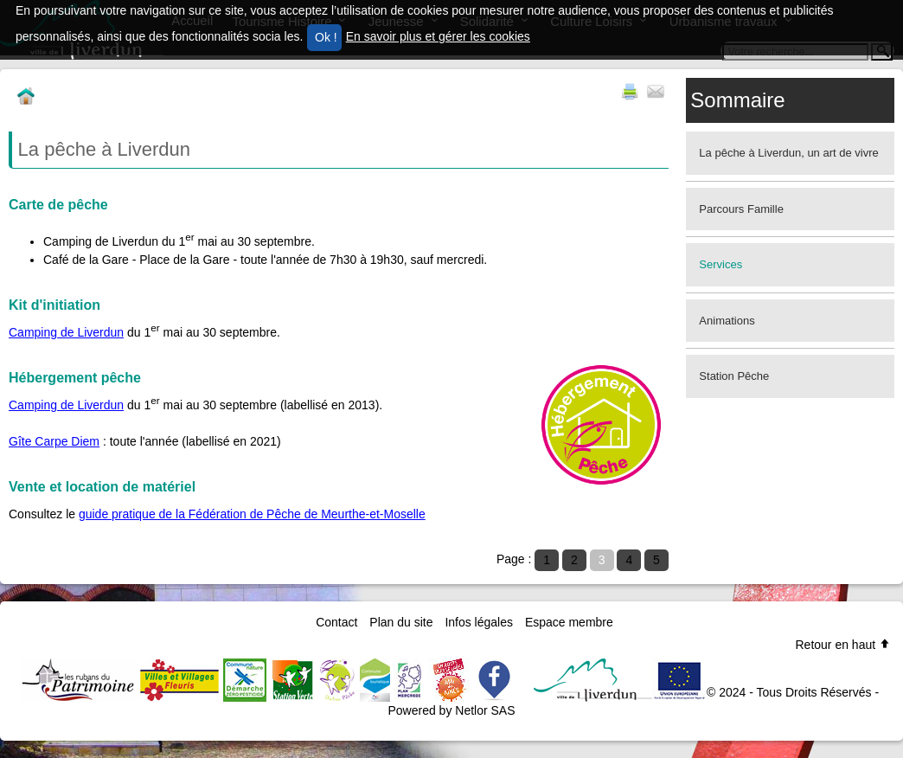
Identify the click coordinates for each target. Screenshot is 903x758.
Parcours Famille (741, 208)
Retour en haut (843, 645)
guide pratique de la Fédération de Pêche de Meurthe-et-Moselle (252, 514)
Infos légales (479, 622)
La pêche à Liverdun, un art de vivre (788, 152)
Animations (726, 320)
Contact (336, 622)
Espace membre (569, 622)
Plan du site (400, 622)
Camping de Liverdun (66, 332)
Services (720, 264)
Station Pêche (734, 375)
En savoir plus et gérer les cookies (438, 36)
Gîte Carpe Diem (54, 441)
